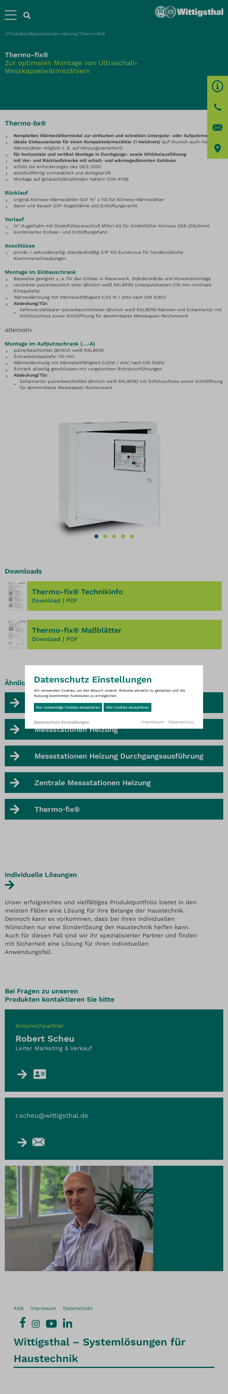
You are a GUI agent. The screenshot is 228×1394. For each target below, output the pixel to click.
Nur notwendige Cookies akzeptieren (68, 707)
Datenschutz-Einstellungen (61, 722)
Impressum (152, 722)
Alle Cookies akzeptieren (127, 707)
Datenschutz (181, 722)
